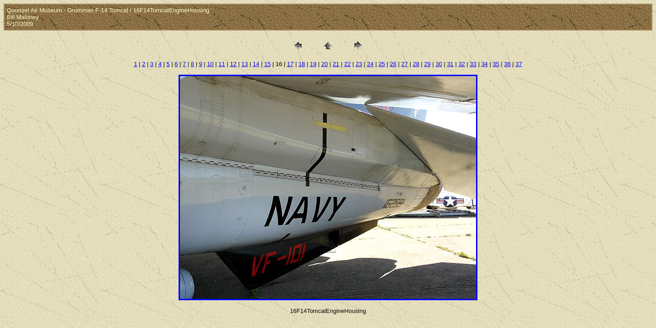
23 (359, 64)
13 (244, 64)
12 (233, 64)
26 (393, 64)
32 (461, 64)
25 (382, 64)
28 (416, 64)
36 (507, 64)
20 (324, 64)
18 (301, 64)
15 (267, 64)
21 (336, 64)
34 (484, 64)
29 (427, 64)
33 (473, 64)
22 (347, 64)
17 (290, 64)
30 (439, 64)
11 (222, 64)
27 (404, 64)
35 (495, 64)
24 (370, 64)
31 (450, 64)
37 (519, 64)
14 (256, 64)
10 (210, 64)
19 (313, 64)
